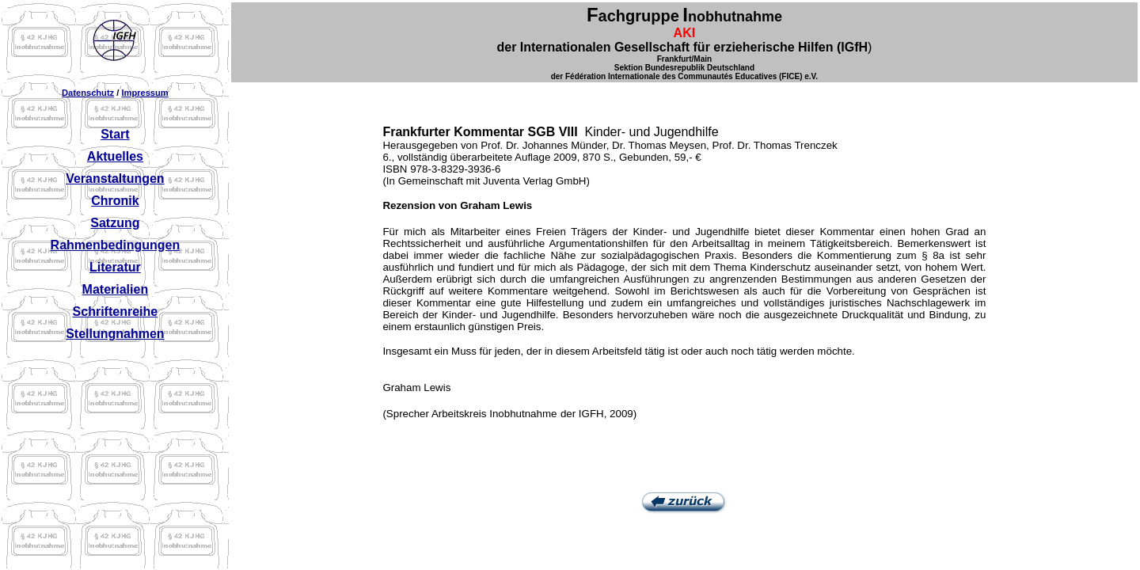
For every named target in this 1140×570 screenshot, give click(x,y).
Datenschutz (88, 92)
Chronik (115, 200)
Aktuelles (115, 156)
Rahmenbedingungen (115, 245)
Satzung (114, 223)
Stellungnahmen (115, 333)
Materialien (115, 289)
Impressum (144, 92)
